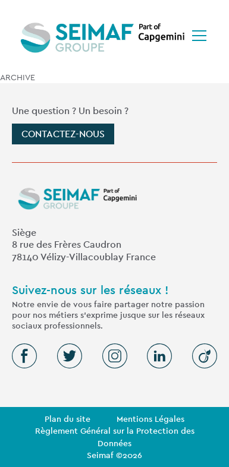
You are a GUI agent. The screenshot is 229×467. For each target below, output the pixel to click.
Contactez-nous (63, 134)
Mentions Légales (150, 419)
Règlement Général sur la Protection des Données (115, 436)
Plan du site (67, 419)
